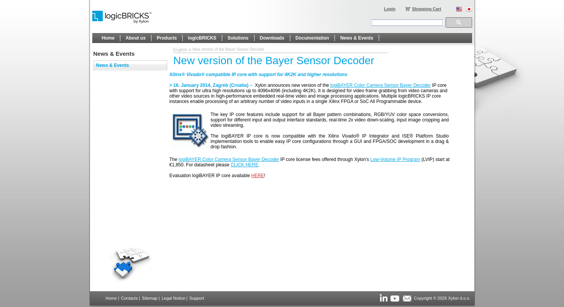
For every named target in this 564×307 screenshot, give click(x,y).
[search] (407, 23)
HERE (257, 175)
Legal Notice (173, 298)
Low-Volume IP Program (395, 159)
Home (111, 298)
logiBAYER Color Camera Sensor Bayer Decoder (380, 85)
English (180, 49)
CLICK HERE (244, 165)
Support (196, 298)
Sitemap (149, 298)
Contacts (129, 298)
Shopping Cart (426, 9)
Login (390, 9)
